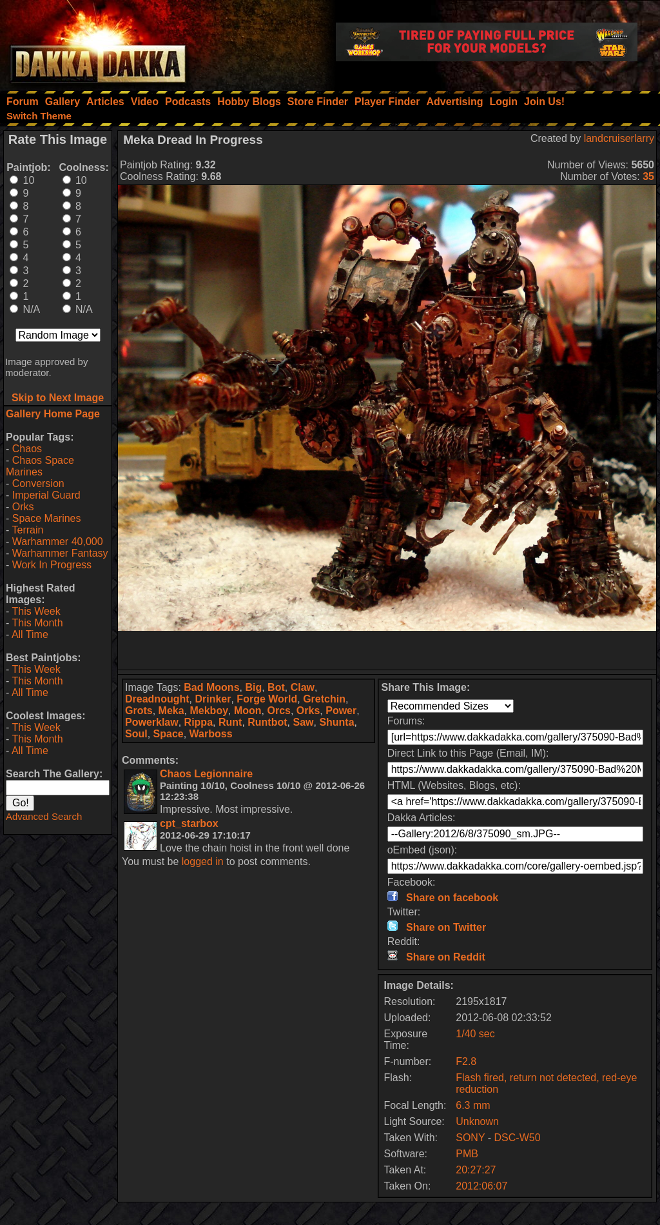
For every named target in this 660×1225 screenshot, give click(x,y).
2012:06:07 (481, 1185)
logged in (203, 861)
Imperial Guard (46, 495)
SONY (470, 1137)
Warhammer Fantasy (60, 553)
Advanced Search (44, 816)
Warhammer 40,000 (57, 541)
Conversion (38, 483)
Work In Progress (52, 564)
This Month (37, 622)
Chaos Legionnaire (206, 773)
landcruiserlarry (619, 138)
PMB (467, 1153)
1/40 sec (475, 1033)
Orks (23, 506)
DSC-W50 (517, 1137)
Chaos (27, 448)
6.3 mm (473, 1105)
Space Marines (46, 518)
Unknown (477, 1121)
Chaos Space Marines (40, 466)
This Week (36, 611)
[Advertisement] (387, 650)
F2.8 (466, 1061)
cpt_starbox (189, 823)
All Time (30, 634)
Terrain (27, 529)
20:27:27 (476, 1169)
